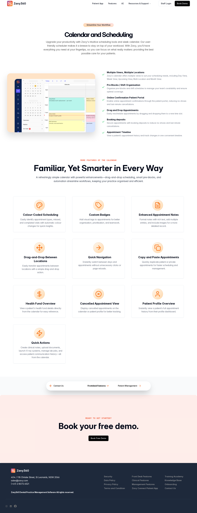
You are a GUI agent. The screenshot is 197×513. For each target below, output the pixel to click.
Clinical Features (140, 480)
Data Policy (109, 480)
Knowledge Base (173, 480)
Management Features (143, 484)
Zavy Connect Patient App (145, 488)
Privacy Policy (111, 484)
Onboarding (171, 484)
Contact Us (170, 488)
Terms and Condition (114, 488)
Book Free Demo (98, 438)
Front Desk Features (142, 476)
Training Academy (174, 476)
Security (108, 476)
